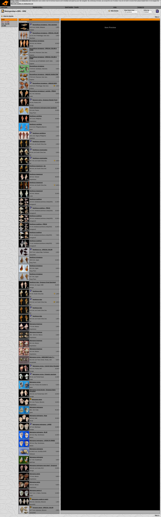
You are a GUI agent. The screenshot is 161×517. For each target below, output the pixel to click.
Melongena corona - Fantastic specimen (44, 374)
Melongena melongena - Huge (38, 415)
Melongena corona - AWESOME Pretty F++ (42, 357)
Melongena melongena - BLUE (38, 432)
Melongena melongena (36, 407)
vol (4, 25)
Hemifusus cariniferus (39, 133)
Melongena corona (35, 382)
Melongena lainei (37, 399)
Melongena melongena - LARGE (42, 424)
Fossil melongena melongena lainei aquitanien (43, 108)
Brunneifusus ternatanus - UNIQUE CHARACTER (44, 74)
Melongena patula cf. (36, 490)
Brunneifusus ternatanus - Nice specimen (45, 24)
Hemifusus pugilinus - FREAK (41, 208)
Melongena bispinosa (36, 324)
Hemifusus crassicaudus (40, 150)
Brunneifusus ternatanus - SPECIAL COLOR (45, 33)
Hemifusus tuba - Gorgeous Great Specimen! (43, 282)
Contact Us (140, 7)
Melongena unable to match (40, 499)
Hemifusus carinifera (36, 116)
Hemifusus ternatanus (36, 257)
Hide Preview (114, 10)
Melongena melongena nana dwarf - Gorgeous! (43, 465)
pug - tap (5, 24)
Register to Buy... (38, 7)
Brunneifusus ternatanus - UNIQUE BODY (45, 83)
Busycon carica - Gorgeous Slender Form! (45, 100)
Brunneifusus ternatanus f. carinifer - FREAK (43, 91)
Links (115, 7)
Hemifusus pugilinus (36, 199)
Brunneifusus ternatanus (37, 41)
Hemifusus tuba (37, 291)
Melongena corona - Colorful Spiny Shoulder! (46, 366)
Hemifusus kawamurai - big (37, 166)
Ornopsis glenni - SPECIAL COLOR (43, 507)
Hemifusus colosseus (39, 141)
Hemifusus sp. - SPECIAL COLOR (42, 249)
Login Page (4, 7)
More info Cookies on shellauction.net (22, 4)
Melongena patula (35, 474)
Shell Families (69, 7)
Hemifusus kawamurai (36, 174)
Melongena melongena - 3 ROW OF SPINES (42, 440)
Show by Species (8, 16)
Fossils (76, 7)
